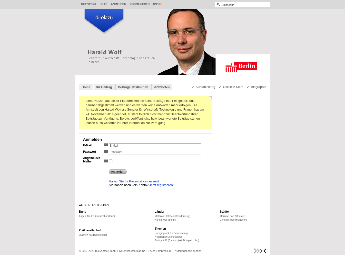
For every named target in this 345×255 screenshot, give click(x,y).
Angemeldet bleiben (95, 159)
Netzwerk (88, 4)
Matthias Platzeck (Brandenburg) (172, 216)
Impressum (164, 250)
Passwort (95, 151)
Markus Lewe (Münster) (233, 216)
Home (86, 87)
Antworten (162, 87)
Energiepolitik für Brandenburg (171, 233)
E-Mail (95, 145)
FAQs (151, 250)
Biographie (256, 87)
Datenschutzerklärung (132, 250)
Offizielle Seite (230, 87)
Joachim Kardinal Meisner (93, 235)
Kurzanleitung (203, 87)
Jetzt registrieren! (161, 185)
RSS (156, 4)
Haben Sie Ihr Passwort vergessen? (134, 181)
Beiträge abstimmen (133, 87)
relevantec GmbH (105, 250)
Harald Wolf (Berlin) (165, 219)
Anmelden (118, 4)
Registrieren (139, 4)
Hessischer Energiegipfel (168, 237)
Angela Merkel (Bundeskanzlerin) (97, 216)
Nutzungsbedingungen (188, 250)
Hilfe (104, 4)
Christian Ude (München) (233, 219)
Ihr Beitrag (104, 87)
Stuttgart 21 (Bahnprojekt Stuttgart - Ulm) (177, 240)
